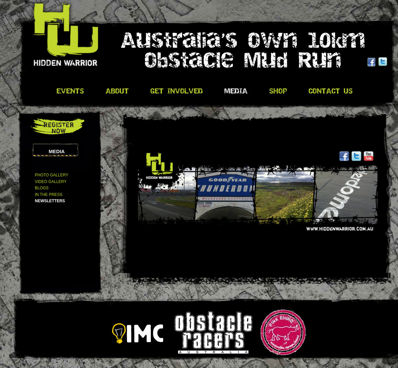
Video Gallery (51, 181)
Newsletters (50, 201)
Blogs (41, 188)
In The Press (48, 194)
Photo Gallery (51, 175)
